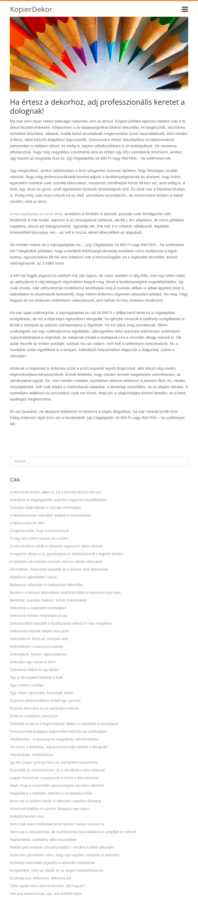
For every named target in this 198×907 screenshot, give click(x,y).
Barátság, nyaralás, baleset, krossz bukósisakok (48, 600)
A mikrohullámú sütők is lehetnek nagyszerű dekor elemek (56, 546)
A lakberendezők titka (27, 523)
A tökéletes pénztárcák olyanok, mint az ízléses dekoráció (56, 562)
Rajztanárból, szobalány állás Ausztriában (43, 840)
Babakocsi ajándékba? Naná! (33, 577)
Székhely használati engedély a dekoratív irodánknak (52, 863)
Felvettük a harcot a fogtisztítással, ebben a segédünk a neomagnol (64, 724)
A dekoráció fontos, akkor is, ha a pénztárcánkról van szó (55, 492)
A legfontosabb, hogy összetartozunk (39, 531)
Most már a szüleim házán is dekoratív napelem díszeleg (55, 801)
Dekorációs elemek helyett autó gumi (39, 631)
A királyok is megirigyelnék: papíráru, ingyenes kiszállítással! (58, 500)
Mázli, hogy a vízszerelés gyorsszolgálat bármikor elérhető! (57, 785)
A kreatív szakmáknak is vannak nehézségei (45, 507)
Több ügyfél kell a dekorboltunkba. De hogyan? (47, 886)
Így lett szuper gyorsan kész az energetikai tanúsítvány (53, 762)
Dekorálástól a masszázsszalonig (36, 646)
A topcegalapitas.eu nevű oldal (36, 214)
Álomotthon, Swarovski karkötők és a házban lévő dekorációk (59, 569)
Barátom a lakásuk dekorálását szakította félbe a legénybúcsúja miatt (65, 592)
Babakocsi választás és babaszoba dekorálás (46, 585)
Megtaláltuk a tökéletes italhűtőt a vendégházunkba (51, 793)
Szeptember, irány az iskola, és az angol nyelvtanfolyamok (56, 870)
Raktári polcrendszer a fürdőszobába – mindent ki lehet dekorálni (62, 847)
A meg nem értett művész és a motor (39, 538)
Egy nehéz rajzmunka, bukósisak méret (41, 693)
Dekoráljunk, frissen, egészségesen (38, 654)
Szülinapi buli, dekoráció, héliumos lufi (40, 878)
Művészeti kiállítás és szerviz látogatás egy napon (50, 809)
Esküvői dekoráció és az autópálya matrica (44, 708)
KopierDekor (31, 9)
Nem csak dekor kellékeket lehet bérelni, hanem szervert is (57, 824)
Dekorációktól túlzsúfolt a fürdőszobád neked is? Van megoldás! (61, 623)
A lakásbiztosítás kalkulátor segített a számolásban (50, 515)
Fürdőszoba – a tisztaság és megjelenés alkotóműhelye (54, 739)
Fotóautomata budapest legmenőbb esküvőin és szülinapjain (58, 731)
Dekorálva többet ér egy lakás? (35, 670)
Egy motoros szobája (27, 685)
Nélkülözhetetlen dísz (27, 816)
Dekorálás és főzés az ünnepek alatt (39, 639)
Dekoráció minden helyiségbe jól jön (39, 616)
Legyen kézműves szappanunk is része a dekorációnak (54, 778)
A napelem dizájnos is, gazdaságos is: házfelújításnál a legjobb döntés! (66, 554)
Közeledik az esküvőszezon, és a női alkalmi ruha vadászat (57, 770)
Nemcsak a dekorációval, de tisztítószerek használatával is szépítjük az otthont (73, 832)
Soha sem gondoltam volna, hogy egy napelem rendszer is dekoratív (65, 855)
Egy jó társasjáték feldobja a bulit (36, 677)
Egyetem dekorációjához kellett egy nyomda (45, 701)
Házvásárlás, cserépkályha (31, 755)
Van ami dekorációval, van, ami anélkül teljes (45, 894)
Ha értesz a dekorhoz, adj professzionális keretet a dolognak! (59, 747)
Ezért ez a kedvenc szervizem (34, 716)
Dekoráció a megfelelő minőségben (38, 608)
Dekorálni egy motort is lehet (32, 662)
